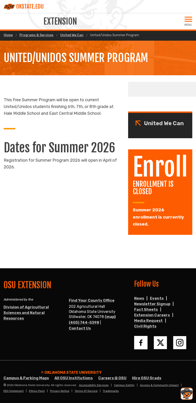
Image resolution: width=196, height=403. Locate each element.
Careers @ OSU (112, 378)
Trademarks (111, 391)
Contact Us (80, 328)
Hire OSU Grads (146, 378)
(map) (110, 317)
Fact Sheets (146, 309)
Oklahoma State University (71, 372)
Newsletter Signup (152, 304)
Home (8, 35)
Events (157, 298)
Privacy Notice (59, 391)
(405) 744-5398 (84, 322)
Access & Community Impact (159, 385)
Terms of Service (86, 391)
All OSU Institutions (73, 378)
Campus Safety (124, 385)
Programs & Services (36, 35)
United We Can (71, 35)
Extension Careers (152, 315)
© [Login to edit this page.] (4, 385)
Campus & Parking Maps (26, 378)
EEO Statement (13, 391)
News (139, 298)
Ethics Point (37, 391)
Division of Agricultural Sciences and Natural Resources (26, 313)
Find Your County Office (91, 300)
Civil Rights (145, 326)
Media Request (148, 320)
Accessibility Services (94, 385)
